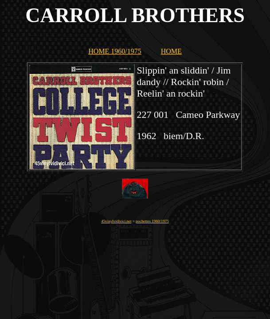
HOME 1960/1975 (114, 51)
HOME (171, 51)
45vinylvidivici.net (116, 221)
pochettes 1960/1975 (152, 221)
